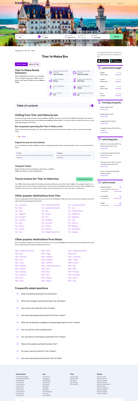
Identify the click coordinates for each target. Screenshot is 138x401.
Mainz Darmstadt (20, 257)
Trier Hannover (73, 223)
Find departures (88, 3)
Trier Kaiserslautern (74, 229)
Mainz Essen (72, 254)
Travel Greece (20, 382)
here (20, 157)
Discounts (98, 3)
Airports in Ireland (102, 380)
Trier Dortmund (20, 220)
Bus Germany (46, 380)
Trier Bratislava (73, 226)
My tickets (118, 3)
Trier (54, 74)
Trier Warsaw (19, 226)
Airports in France (102, 378)
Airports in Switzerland (103, 384)
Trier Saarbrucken (74, 214)
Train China (73, 380)
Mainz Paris (19, 260)
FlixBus (23, 136)
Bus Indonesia (47, 395)
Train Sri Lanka (74, 378)
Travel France (20, 388)
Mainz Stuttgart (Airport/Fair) (77, 251)
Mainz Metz (72, 266)
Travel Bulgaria (20, 380)
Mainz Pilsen (72, 269)
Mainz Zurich (45, 269)
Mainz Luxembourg (74, 257)
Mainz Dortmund (46, 263)
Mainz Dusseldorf (47, 260)
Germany (60, 74)
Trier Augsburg (73, 232)
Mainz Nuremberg (73, 275)
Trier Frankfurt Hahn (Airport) (50, 205)
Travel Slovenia (20, 391)
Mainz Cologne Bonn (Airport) (51, 266)
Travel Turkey (19, 386)
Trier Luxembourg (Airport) (76, 205)
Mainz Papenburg (20, 272)
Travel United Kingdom (22, 377)
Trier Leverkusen (46, 223)
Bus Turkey (46, 393)
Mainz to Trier (34, 64)
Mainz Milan (45, 275)
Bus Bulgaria (46, 378)
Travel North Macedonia (22, 378)
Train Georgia (74, 382)
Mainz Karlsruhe (73, 263)
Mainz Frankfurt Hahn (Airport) (24, 251)
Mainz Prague (46, 254)
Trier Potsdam (46, 226)
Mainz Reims (45, 272)
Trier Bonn (45, 217)
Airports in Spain (101, 377)
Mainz (79, 74)
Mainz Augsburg (20, 275)
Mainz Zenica (19, 281)
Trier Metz (44, 211)
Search (116, 36)
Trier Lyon (71, 208)
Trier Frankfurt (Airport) (75, 211)
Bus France (46, 386)
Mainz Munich (45, 251)
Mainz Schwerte (20, 269)
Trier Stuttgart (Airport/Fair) (50, 232)
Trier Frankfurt (19, 229)
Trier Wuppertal (20, 214)
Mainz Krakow (72, 278)
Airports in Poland (102, 391)
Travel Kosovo (20, 395)
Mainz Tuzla (72, 281)
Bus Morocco (46, 377)
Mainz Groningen (73, 272)
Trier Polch (18, 232)
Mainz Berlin (19, 278)
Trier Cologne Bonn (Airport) (50, 208)
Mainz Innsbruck (46, 278)
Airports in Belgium (102, 393)
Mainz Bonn (19, 254)
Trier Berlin (18, 208)
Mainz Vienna (19, 263)
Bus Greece (46, 384)
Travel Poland (19, 390)
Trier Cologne (46, 214)
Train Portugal (74, 377)
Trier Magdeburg (73, 217)
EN (109, 3)
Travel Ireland (19, 393)
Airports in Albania (102, 390)
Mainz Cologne (73, 260)
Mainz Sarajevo (46, 281)
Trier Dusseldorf (20, 217)
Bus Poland (46, 390)
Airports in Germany (102, 388)
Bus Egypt (45, 388)
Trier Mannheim (46, 229)
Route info (118, 74)
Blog (104, 3)
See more (104, 109)
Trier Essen (19, 223)
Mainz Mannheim (46, 257)
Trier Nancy (19, 211)
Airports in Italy (101, 386)
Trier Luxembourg (21, 205)
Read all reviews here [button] (85, 179)
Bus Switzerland (47, 391)
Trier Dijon (71, 220)
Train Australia (74, 384)
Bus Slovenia (46, 382)
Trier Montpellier (46, 220)
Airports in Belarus (102, 382)
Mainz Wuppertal (20, 266)
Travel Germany (20, 384)
